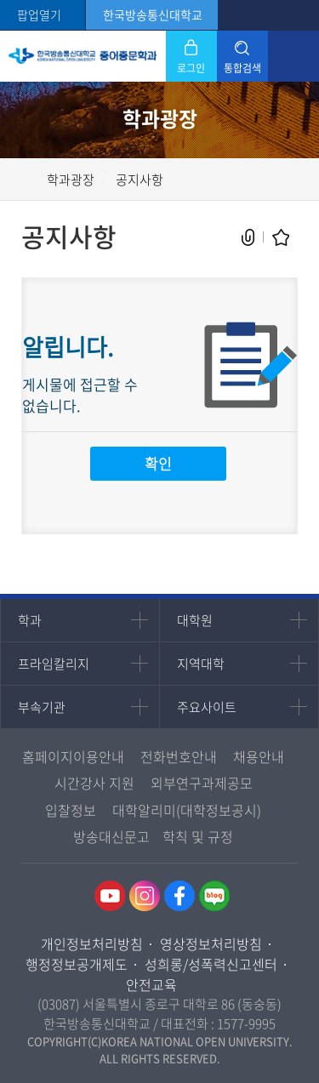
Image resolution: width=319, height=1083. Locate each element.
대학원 (195, 620)
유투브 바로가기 (109, 896)
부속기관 (42, 707)
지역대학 (201, 663)
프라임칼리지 (53, 663)
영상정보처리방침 (211, 943)
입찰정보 (70, 810)
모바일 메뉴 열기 (293, 56)
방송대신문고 (111, 836)
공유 (248, 237)
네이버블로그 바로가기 (214, 896)
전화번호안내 (178, 756)
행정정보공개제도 (77, 964)
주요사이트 (206, 707)
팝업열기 (39, 14)
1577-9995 (246, 1023)
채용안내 (258, 756)
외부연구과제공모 (202, 782)
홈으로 (29, 179)
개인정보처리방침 (92, 943)
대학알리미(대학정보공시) (186, 810)
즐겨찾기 (280, 237)
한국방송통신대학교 (152, 14)
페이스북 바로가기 (179, 896)
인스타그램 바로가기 (144, 896)
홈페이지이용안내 (73, 756)
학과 (30, 620)
